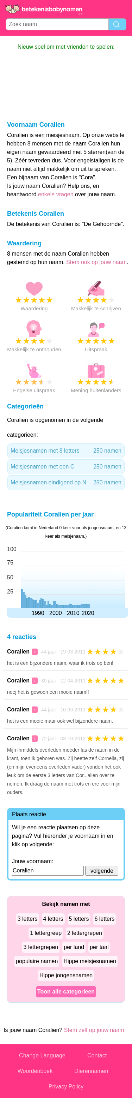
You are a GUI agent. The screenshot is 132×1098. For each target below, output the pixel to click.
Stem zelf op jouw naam (94, 1030)
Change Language (42, 1055)
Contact (97, 1055)
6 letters (104, 919)
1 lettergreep (46, 933)
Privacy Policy (66, 1087)
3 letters (28, 919)
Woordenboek (35, 1071)
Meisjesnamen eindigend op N (66, 482)
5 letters (79, 919)
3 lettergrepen (41, 947)
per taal (99, 947)
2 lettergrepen (84, 933)
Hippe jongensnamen (66, 975)
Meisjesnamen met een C (66, 467)
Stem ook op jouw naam (96, 262)
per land (74, 947)
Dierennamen (91, 1071)
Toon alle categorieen (66, 992)
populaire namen (37, 961)
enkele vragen (56, 194)
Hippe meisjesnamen (89, 961)
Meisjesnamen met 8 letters (66, 451)
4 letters (53, 919)
